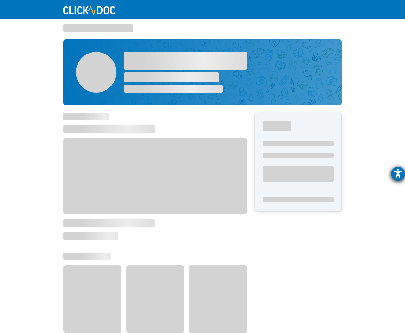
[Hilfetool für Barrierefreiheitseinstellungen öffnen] (398, 174)
